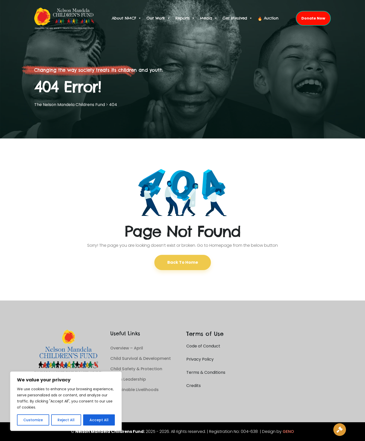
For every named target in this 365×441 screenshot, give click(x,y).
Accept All (98, 419)
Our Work (158, 18)
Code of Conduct (203, 346)
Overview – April (126, 348)
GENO (288, 431)
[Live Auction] (339, 429)
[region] (66, 401)
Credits (193, 386)
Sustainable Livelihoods (134, 390)
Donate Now (313, 18)
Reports (185, 18)
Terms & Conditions (205, 372)
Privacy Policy (200, 359)
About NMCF (126, 18)
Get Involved (237, 18)
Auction (271, 18)
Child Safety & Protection (136, 369)
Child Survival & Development (140, 358)
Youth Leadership (128, 379)
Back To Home (182, 262)
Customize (33, 419)
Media (208, 18)
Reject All (66, 419)
